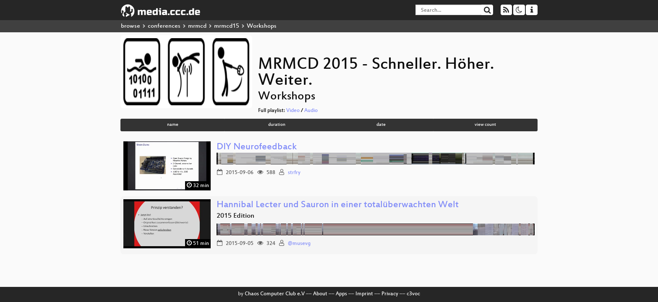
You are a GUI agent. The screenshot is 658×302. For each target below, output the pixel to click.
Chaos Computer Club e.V (275, 294)
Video (293, 111)
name (172, 125)
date (381, 125)
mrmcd (197, 26)
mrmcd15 (226, 26)
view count (485, 125)
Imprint (364, 294)
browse (130, 26)
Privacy (389, 294)
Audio (311, 111)
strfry (294, 173)
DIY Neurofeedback (257, 147)
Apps (341, 294)
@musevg (299, 244)
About (320, 294)
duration (276, 125)
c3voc (413, 294)
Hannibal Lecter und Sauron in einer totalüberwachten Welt (338, 205)
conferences (164, 26)
